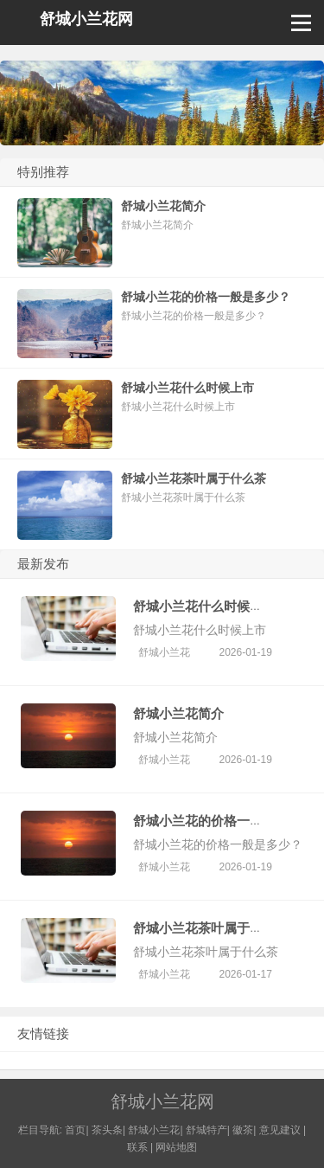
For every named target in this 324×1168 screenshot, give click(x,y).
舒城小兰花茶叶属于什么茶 (211, 928)
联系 (137, 1147)
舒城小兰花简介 (178, 713)
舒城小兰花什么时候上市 (204, 606)
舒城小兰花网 (86, 19)
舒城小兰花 (164, 652)
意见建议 (280, 1130)
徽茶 (242, 1130)
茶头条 (107, 1130)
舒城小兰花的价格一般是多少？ (223, 820)
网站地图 (176, 1147)
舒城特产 (206, 1130)
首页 (75, 1130)
